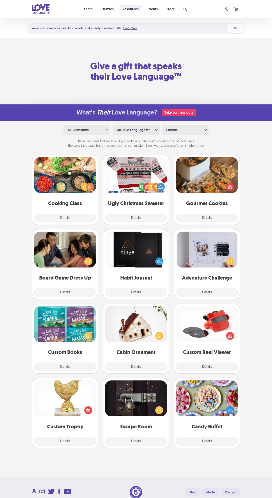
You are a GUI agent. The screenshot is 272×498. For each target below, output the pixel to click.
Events (152, 9)
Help (193, 492)
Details (65, 218)
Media (210, 492)
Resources (130, 9)
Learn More (130, 28)
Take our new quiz (178, 112)
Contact (230, 492)
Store (170, 9)
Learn (88, 9)
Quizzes (107, 9)
